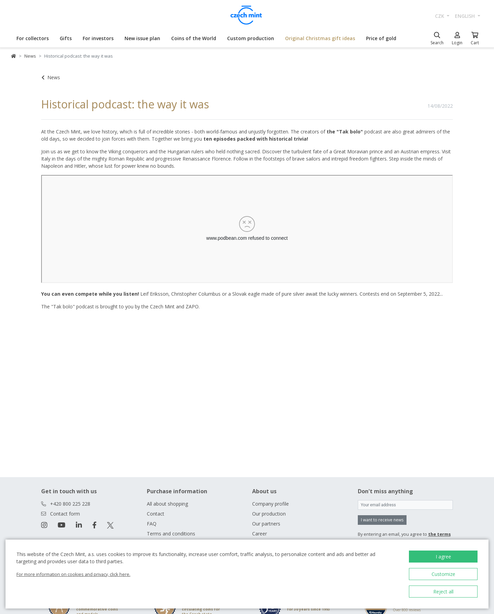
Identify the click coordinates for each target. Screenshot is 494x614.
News (30, 56)
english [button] (465, 16)
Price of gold (381, 38)
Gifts (66, 38)
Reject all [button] (443, 591)
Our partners (266, 523)
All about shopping (167, 503)
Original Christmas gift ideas (320, 38)
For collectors (32, 38)
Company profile (270, 503)
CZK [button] (440, 16)
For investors (98, 38)
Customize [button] (443, 574)
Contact (155, 513)
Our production (269, 513)
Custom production (250, 38)
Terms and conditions (171, 533)
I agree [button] (443, 556)
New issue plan (142, 38)
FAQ (151, 523)
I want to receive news (382, 520)
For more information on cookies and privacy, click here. (73, 574)
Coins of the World (193, 38)
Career (259, 533)
